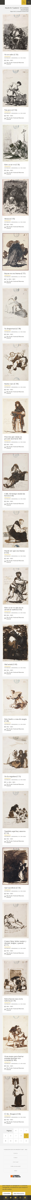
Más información (19, 1193)
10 (5, 1141)
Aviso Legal (15, 1162)
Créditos (15, 1157)
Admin (15, 1170)
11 (10, 1141)
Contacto (15, 1153)
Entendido (7, 1193)
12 (15, 1141)
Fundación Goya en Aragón (12, 1149)
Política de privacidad (15, 1166)
